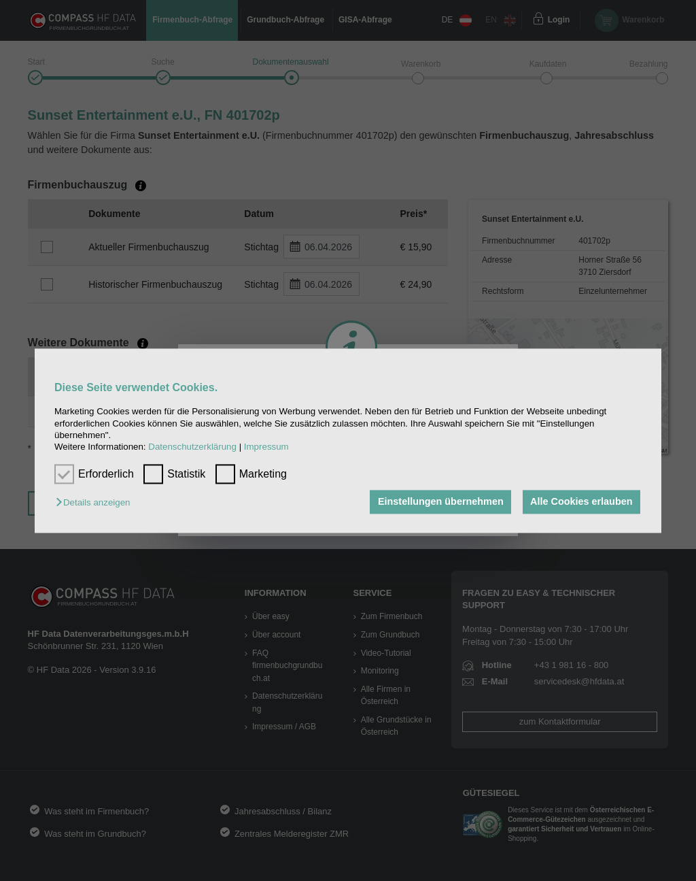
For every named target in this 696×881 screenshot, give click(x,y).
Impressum (266, 447)
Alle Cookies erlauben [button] (581, 502)
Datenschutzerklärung (192, 447)
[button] (96, 503)
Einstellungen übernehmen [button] (441, 502)
